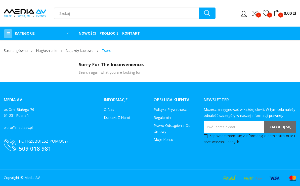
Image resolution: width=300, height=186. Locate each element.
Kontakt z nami (117, 117)
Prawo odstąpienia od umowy (172, 128)
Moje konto (163, 139)
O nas (109, 109)
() (266, 13)
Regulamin (162, 117)
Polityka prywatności (170, 109)
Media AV (32, 177)
